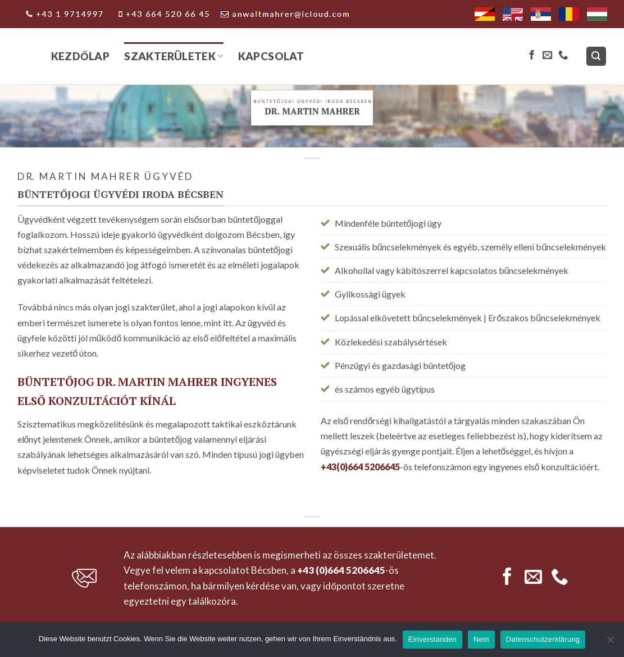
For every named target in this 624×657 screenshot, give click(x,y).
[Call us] (563, 55)
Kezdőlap (80, 56)
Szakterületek (173, 56)
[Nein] (610, 643)
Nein (481, 639)
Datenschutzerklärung (543, 639)
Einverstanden (432, 639)
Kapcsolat (271, 56)
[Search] (596, 56)
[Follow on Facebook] (531, 55)
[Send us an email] (547, 55)
